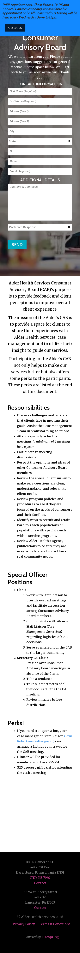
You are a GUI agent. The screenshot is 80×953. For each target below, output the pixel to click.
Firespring (50, 937)
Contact (40, 883)
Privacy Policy (24, 924)
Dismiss (15, 28)
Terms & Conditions (55, 924)
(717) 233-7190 (40, 878)
